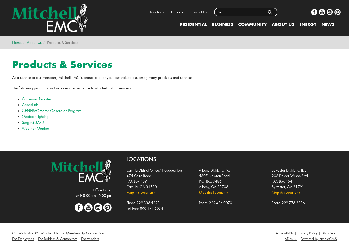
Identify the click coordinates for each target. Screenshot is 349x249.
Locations (157, 12)
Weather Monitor (35, 128)
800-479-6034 (151, 208)
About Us (283, 24)
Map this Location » (141, 192)
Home (17, 42)
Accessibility (285, 233)
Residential (193, 24)
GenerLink (30, 104)
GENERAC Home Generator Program (51, 110)
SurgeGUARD (33, 122)
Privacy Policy (307, 233)
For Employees (23, 238)
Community (252, 24)
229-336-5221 (148, 203)
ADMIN (291, 238)
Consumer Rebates (36, 99)
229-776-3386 (293, 203)
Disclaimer (329, 233)
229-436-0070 (220, 203)
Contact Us (198, 12)
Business (222, 24)
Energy (308, 24)
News (327, 24)
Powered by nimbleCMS (319, 238)
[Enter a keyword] (239, 12)
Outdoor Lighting (35, 116)
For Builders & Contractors (57, 238)
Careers (177, 12)
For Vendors (90, 238)
